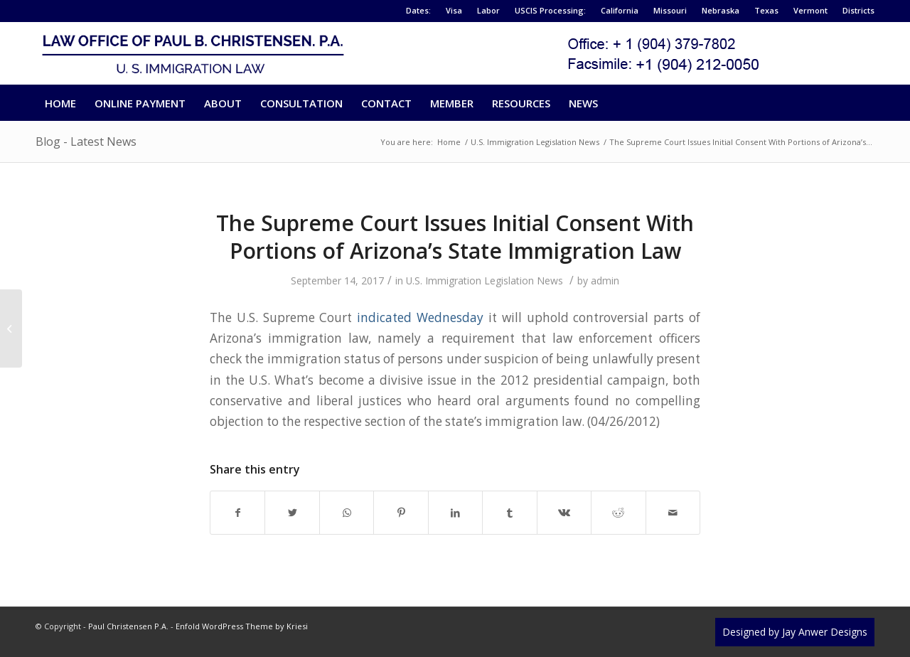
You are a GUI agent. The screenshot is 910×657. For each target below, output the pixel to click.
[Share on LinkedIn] (455, 512)
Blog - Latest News (86, 141)
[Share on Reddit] (618, 512)
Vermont (810, 10)
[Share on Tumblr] (509, 512)
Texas (766, 10)
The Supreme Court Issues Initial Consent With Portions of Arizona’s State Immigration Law (455, 236)
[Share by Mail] (673, 512)
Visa (454, 10)
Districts (858, 10)
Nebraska (720, 10)
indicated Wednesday (420, 317)
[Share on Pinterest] (400, 512)
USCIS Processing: (550, 10)
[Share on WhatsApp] (346, 512)
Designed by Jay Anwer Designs (794, 632)
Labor (488, 10)
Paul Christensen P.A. (128, 626)
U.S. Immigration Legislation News (484, 280)
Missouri (670, 10)
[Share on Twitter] (291, 512)
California (619, 10)
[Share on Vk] (564, 512)
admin (605, 280)
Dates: (418, 10)
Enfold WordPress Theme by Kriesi (242, 626)
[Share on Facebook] (237, 512)
